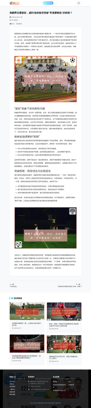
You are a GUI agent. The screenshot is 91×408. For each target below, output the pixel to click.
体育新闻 (19, 24)
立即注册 (48, 3)
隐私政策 (12, 392)
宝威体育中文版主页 (59, 390)
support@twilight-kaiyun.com (40, 389)
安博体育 (71, 385)
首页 (12, 24)
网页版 (12, 384)
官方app (12, 381)
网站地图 (12, 394)
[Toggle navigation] (79, 3)
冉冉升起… (14, 286)
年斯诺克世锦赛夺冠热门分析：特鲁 (70, 286)
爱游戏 (55, 382)
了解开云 (12, 389)
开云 (69, 382)
